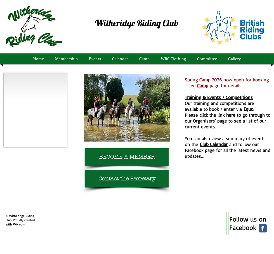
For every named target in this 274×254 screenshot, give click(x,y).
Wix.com (19, 224)
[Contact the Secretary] (127, 178)
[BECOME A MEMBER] (127, 157)
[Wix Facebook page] (263, 228)
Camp (202, 85)
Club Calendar (214, 144)
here (230, 115)
